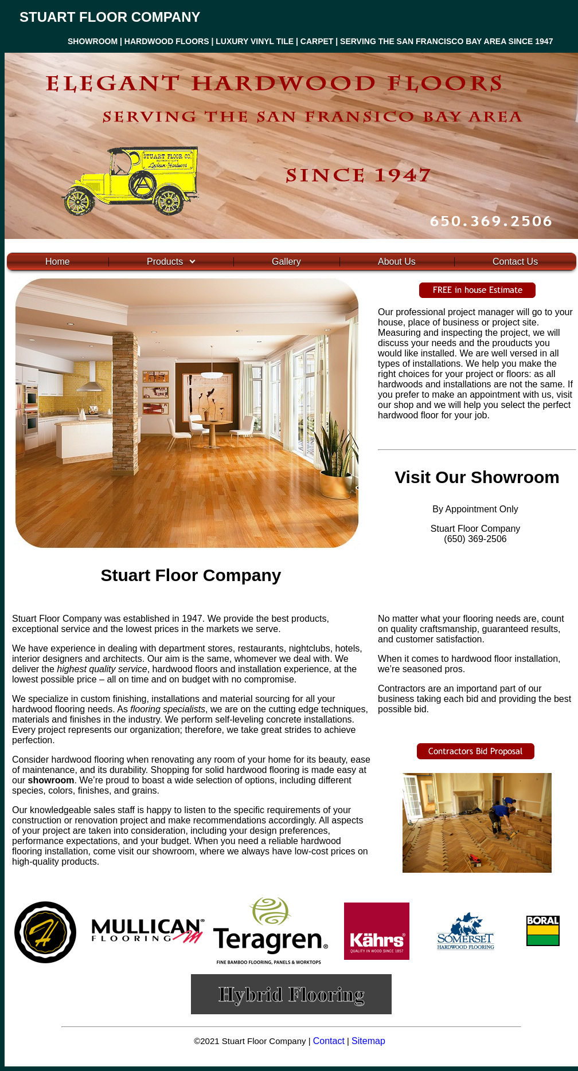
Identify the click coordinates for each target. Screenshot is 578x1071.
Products (165, 261)
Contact (329, 1041)
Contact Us (515, 261)
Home (57, 261)
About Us (397, 261)
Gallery (286, 261)
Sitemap (368, 1041)
